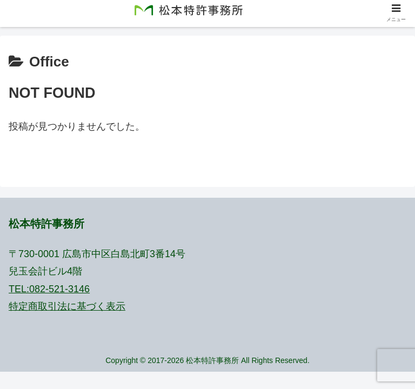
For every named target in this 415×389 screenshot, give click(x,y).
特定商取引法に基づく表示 (67, 306)
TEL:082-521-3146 (49, 289)
